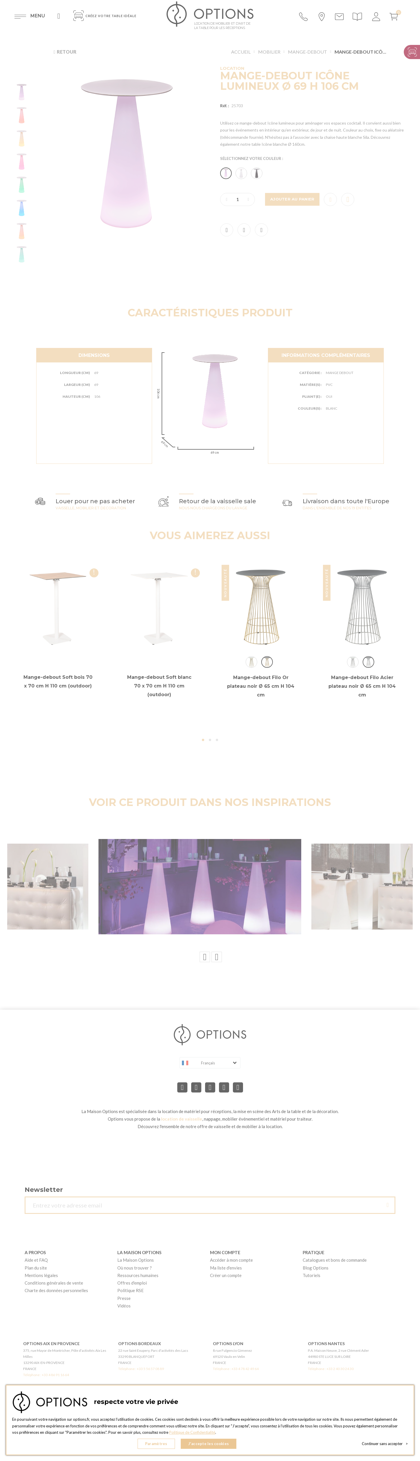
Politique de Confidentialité (192, 1432)
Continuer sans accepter (385, 1443)
